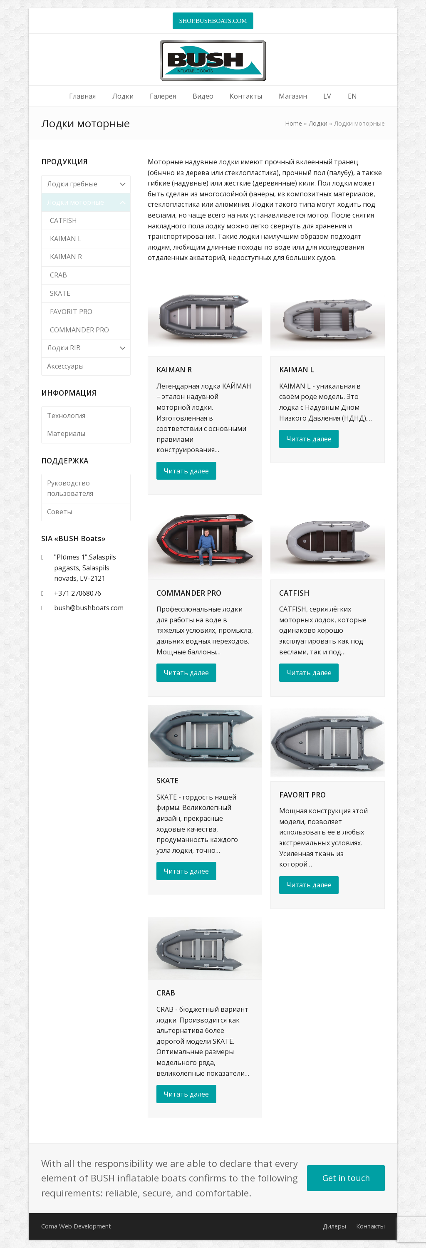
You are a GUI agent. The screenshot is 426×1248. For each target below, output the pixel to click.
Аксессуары (65, 366)
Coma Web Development (76, 1226)
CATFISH (294, 593)
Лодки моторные (86, 202)
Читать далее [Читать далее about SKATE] (186, 871)
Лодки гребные (86, 184)
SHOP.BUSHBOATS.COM (213, 20)
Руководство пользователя (70, 488)
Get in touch (346, 1178)
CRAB (165, 993)
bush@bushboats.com (89, 607)
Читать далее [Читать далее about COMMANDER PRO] (186, 672)
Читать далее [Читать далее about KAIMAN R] (186, 470)
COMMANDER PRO (188, 593)
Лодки (318, 123)
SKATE (167, 780)
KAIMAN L (296, 369)
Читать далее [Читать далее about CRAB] (186, 1094)
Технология (66, 415)
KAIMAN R (174, 369)
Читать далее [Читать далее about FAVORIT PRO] (309, 884)
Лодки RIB (86, 348)
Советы (59, 511)
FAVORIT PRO (302, 795)
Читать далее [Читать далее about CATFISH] (309, 672)
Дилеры (334, 1226)
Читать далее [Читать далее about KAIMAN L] (309, 438)
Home (293, 123)
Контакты (370, 1226)
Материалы (66, 433)
